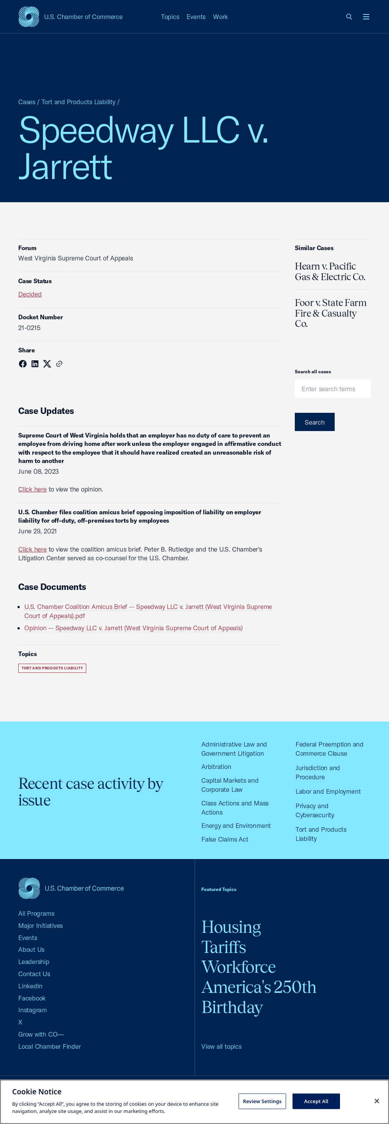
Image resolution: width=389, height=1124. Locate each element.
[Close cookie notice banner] (376, 1100)
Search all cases (313, 371)
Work (220, 17)
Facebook (32, 998)
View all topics (221, 1046)
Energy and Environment (236, 825)
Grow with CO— (41, 1034)
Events (196, 17)
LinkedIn (30, 986)
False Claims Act (224, 839)
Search (315, 422)
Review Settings (262, 1100)
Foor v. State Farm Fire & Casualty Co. (330, 313)
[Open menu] (366, 16)
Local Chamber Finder (49, 1046)
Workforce (238, 967)
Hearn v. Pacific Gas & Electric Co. (330, 271)
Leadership (33, 961)
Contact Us (34, 974)
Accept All (316, 1100)
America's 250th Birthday (258, 997)
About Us (31, 949)
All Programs (36, 913)
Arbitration (216, 766)
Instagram (32, 1010)
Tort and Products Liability (78, 102)
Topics (170, 17)
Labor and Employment (328, 791)
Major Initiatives (40, 925)
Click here (32, 489)
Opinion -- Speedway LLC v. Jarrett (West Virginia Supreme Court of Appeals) (133, 628)
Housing (231, 927)
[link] (349, 16)
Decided (29, 294)
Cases (26, 102)
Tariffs (223, 947)
